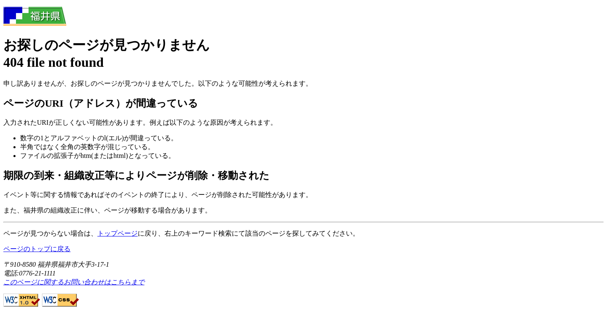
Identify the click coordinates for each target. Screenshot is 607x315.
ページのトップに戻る (37, 248)
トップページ (117, 233)
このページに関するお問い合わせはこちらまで (73, 282)
